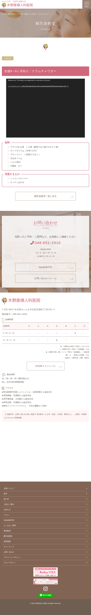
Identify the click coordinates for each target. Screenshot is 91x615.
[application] (45, 108)
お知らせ (7, 510)
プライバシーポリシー (12, 557)
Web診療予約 (45, 267)
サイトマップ (9, 547)
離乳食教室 (8, 536)
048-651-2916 (45, 243)
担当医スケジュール (45, 366)
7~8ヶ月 (7, 58)
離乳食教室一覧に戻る (45, 196)
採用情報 (7, 541)
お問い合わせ (9, 552)
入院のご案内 (9, 504)
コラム (6, 515)
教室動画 (7, 531)
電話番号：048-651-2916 (14, 314)
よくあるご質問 (10, 525)
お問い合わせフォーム (45, 278)
